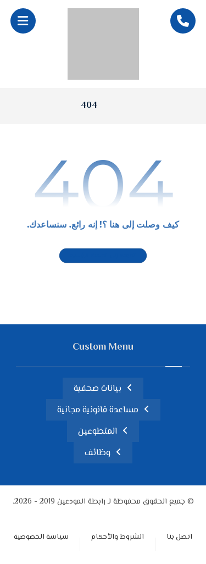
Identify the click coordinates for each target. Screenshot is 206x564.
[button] (23, 21)
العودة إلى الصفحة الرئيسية (103, 255)
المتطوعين (97, 432)
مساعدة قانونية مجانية (97, 410)
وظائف (97, 453)
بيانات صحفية (97, 389)
